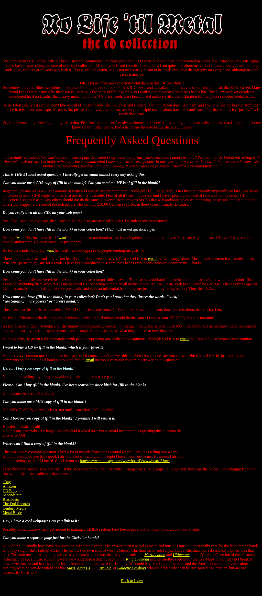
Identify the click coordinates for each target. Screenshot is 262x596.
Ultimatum (181, 555)
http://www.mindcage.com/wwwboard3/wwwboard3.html (125, 461)
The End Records (16, 504)
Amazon (9, 486)
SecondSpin (12, 495)
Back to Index (132, 581)
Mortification (154, 555)
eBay (7, 482)
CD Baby (10, 491)
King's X (83, 568)
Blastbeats (11, 499)
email (152, 259)
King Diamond (137, 559)
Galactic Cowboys (131, 568)
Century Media (14, 508)
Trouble (105, 568)
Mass (71, 568)
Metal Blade (12, 513)
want (20, 237)
